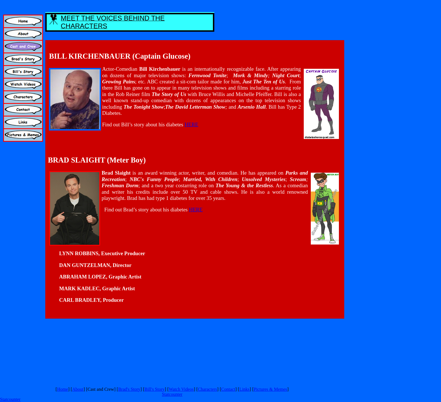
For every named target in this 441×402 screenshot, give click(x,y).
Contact (228, 389)
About (78, 389)
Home (62, 389)
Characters (207, 389)
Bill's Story (155, 389)
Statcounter (172, 394)
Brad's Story (129, 389)
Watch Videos (181, 389)
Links (244, 389)
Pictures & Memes (270, 389)
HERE (191, 124)
